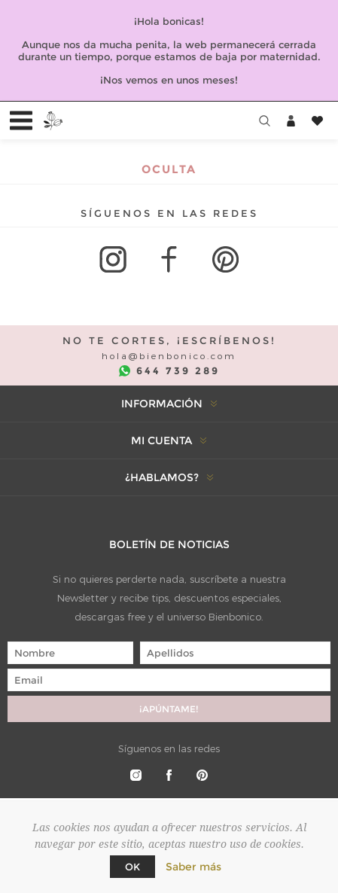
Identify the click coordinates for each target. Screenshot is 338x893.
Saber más (193, 866)
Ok (132, 867)
